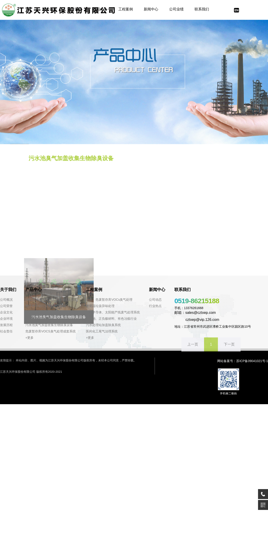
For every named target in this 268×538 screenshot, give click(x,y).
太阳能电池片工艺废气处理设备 (47, 312)
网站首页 (49, 9)
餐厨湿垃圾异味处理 (100, 306)
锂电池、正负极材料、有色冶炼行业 (111, 318)
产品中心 (100, 9)
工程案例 (125, 9)
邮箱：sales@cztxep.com (195, 313)
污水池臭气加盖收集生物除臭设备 (49, 325)
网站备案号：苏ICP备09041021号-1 (242, 361)
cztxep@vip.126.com (196, 320)
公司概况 (6, 299)
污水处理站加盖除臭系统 (103, 325)
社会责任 (6, 331)
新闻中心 (151, 9)
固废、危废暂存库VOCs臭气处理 (109, 299)
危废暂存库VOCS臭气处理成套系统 (50, 331)
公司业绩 (176, 9)
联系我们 (202, 9)
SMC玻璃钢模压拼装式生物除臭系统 (51, 299)
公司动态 (155, 299)
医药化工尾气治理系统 (102, 331)
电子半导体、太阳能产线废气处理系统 (113, 312)
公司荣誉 (6, 306)
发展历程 (6, 325)
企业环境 (6, 318)
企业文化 (6, 312)
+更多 (29, 337)
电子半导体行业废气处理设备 (46, 306)
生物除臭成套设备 (38, 318)
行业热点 (155, 306)
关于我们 (75, 9)
